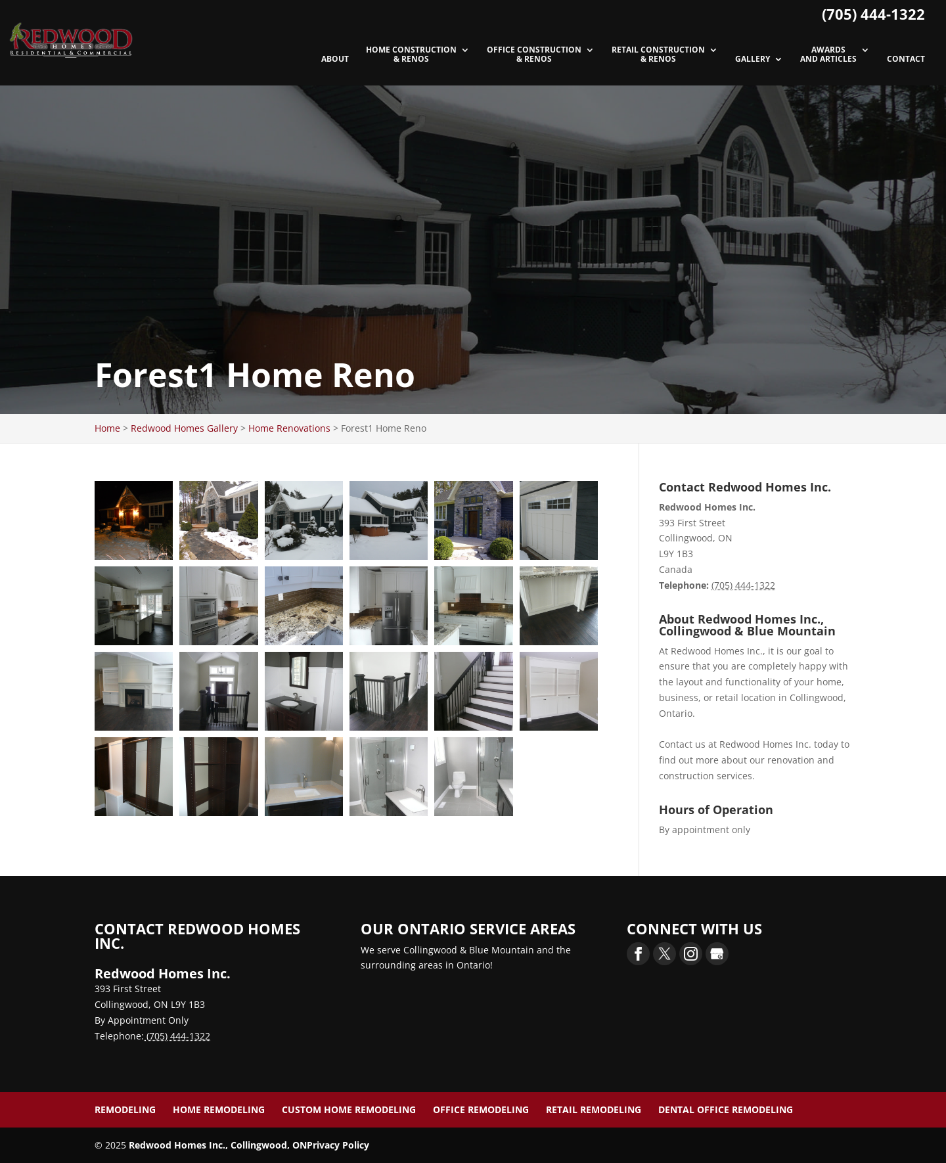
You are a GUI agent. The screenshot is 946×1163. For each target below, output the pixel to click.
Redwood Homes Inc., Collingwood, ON (218, 1145)
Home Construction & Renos (411, 54)
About (335, 59)
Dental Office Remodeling (725, 1109)
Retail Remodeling (593, 1109)
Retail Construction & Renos (658, 54)
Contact (906, 59)
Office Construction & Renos (534, 54)
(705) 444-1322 (873, 14)
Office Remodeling (481, 1109)
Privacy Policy (338, 1145)
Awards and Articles (828, 54)
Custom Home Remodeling (349, 1109)
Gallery (752, 59)
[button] (134, 520)
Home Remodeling (219, 1109)
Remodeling (125, 1109)
